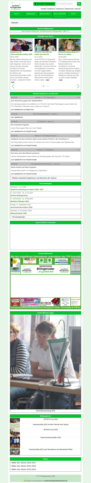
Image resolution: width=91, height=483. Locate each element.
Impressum (60, 9)
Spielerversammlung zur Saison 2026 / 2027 (27, 189)
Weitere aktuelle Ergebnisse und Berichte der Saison (34, 178)
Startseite (14, 23)
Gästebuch (51, 9)
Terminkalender (18, 217)
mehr (13, 82)
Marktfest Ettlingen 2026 (20, 201)
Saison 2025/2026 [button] (59, 14)
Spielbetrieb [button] (31, 14)
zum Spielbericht (22, 109)
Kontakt (43, 9)
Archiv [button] (74, 14)
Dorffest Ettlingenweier (19, 195)
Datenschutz (69, 9)
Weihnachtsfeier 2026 (19, 213)
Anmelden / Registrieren (44, 4)
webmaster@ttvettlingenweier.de (55, 481)
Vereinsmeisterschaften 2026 (21, 207)
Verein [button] (17, 14)
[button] (13, 86)
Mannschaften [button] (45, 14)
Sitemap (78, 9)
